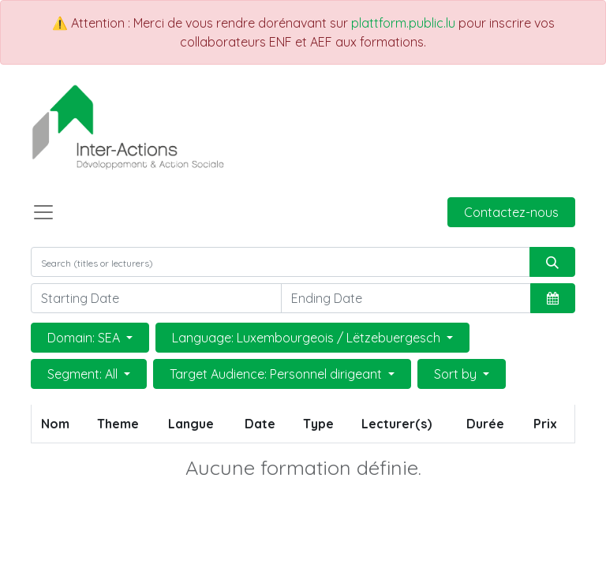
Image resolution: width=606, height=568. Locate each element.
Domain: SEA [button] (85, 338)
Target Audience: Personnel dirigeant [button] (277, 374)
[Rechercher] (552, 262)
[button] (553, 298)
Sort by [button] (457, 374)
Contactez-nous (511, 212)
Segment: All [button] (84, 374)
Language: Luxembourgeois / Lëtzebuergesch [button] (307, 338)
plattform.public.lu (403, 23)
